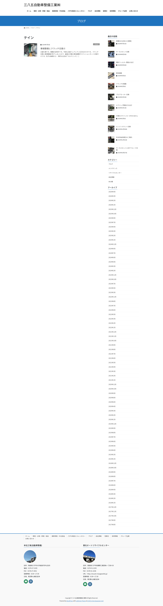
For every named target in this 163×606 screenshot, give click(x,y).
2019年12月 (112, 424)
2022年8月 (112, 301)
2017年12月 (112, 507)
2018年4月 (112, 490)
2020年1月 (112, 419)
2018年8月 (112, 476)
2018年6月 (112, 485)
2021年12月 (112, 332)
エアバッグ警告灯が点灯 (124, 105)
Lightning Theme (81, 601)
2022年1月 (112, 327)
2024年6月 (112, 257)
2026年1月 (112, 205)
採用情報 (115, 536)
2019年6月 (112, 441)
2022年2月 (112, 323)
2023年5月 (112, 288)
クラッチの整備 (121, 84)
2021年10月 (112, 341)
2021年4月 (112, 367)
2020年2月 (112, 415)
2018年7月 (112, 481)
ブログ (96, 44)
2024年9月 (112, 249)
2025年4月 (112, 227)
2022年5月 (112, 314)
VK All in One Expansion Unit (95, 601)
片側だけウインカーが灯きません (127, 116)
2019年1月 (112, 459)
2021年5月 (112, 362)
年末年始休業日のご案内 (124, 137)
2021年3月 (112, 371)
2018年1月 (112, 503)
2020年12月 (112, 384)
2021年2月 (112, 376)
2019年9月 (112, 428)
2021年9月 (112, 345)
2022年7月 (112, 306)
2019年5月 (112, 446)
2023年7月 (112, 284)
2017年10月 (112, 516)
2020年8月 (112, 398)
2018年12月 (112, 463)
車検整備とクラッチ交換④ (52, 48)
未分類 (111, 182)
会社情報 (111, 177)
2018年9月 (112, 472)
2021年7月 (112, 354)
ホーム (27, 536)
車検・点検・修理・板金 (41, 536)
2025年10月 (112, 214)
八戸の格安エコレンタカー (76, 536)
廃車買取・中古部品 (58, 536)
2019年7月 (112, 437)
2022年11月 (112, 297)
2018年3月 (112, 494)
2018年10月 (112, 468)
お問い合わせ (29, 539)
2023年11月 (112, 275)
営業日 (107, 536)
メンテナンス (113, 168)
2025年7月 (112, 222)
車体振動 (119, 73)
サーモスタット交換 (122, 52)
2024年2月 (112, 270)
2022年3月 (112, 319)
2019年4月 (112, 450)
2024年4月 (112, 262)
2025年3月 (112, 231)
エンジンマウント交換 (123, 126)
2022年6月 (112, 310)
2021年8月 (112, 349)
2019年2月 (112, 454)
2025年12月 (112, 209)
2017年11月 (112, 511)
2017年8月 (112, 524)
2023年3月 (112, 292)
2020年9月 (112, 393)
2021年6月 (112, 358)
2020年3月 (112, 411)
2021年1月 (112, 380)
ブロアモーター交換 (122, 94)
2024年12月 (112, 244)
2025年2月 (112, 235)
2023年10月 (112, 279)
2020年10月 (112, 389)
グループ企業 (125, 536)
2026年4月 (112, 192)
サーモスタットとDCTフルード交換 (127, 149)
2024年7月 (112, 253)
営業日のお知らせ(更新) (124, 41)
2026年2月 (112, 200)
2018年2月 (112, 498)
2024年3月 (112, 266)
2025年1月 (112, 240)
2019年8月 (112, 433)
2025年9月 (112, 218)
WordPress (70, 601)
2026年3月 (112, 196)
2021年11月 (112, 336)
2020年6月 (112, 402)
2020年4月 (112, 406)
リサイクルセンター (115, 173)
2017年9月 (112, 520)
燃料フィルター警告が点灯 (125, 62)
